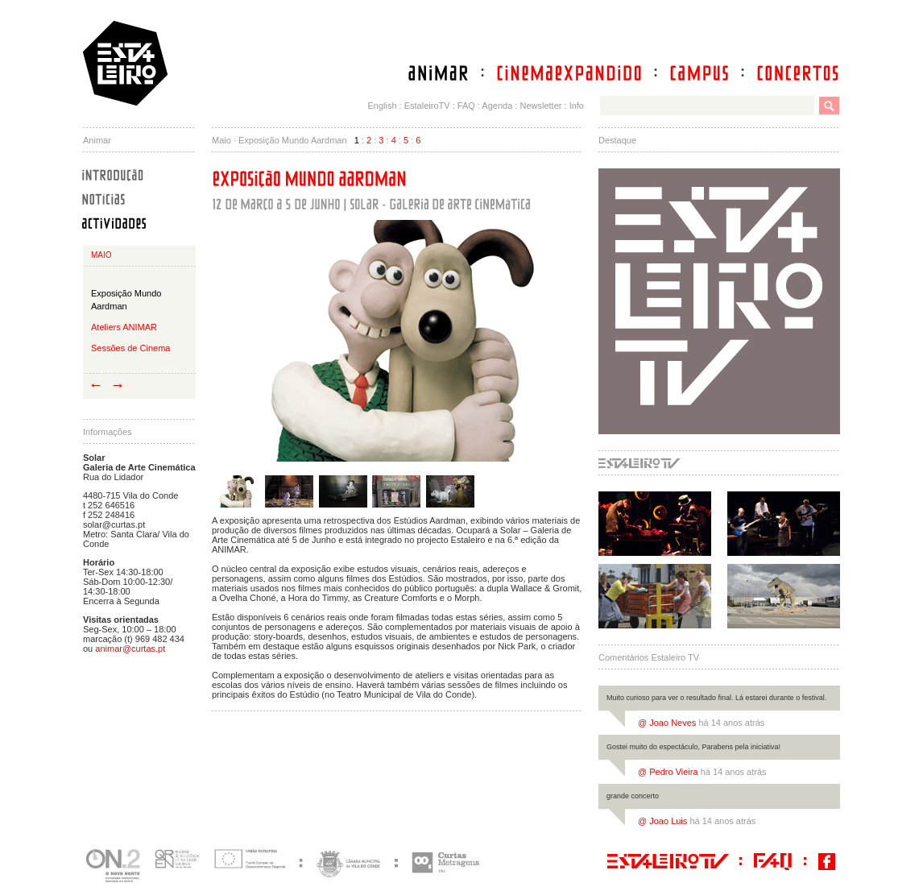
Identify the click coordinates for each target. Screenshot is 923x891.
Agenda (497, 105)
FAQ (466, 105)
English (381, 105)
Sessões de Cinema (130, 348)
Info (576, 105)
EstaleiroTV (427, 105)
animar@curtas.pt (130, 648)
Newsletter (540, 105)
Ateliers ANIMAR (124, 327)
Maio (101, 255)
